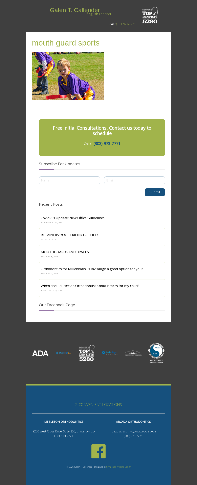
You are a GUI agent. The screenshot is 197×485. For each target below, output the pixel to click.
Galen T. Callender (75, 10)
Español (105, 13)
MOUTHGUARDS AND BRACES (65, 252)
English (92, 13)
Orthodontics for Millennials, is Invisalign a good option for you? (92, 268)
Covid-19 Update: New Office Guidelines (73, 218)
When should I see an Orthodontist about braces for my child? (90, 285)
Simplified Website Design (118, 466)
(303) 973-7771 (125, 24)
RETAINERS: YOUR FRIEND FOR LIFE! (69, 234)
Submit (155, 192)
